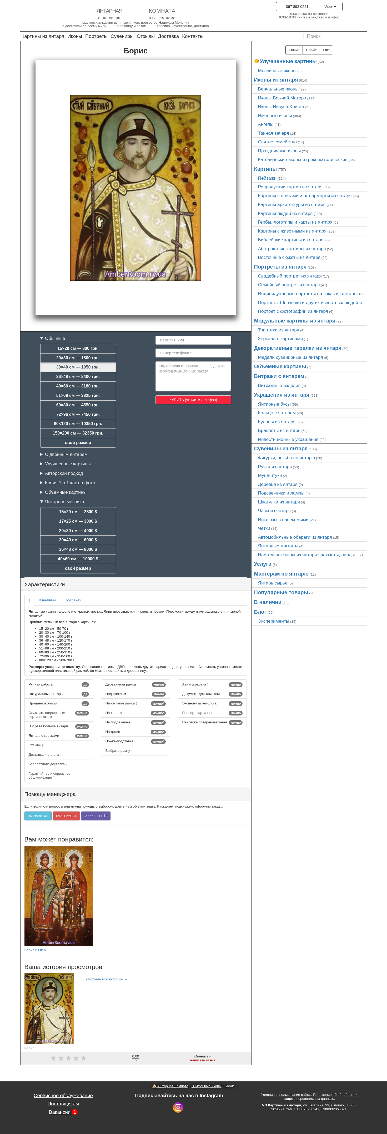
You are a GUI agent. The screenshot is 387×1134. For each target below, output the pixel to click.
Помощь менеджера (50, 794)
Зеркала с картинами (280, 338)
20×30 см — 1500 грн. (78, 358)
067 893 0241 (297, 6)
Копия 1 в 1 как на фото (70, 482)
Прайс (311, 50)
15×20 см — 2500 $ (78, 512)
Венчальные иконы (278, 89)
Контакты (192, 36)
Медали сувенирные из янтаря (290, 357)
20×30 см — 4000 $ (78, 530)
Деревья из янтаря (278, 484)
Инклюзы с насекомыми (283, 519)
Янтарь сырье (273, 583)
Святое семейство (277, 141)
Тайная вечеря (273, 133)
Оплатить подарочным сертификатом (59, 715)
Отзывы (146, 36)
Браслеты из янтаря (279, 430)
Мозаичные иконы (277, 70)
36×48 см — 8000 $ (78, 549)
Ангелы (266, 124)
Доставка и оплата (45, 755)
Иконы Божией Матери (282, 97)
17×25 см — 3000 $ (78, 521)
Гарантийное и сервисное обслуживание (50, 775)
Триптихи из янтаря (278, 329)
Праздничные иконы (279, 150)
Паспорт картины (212, 713)
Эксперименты (273, 621)
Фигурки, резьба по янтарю (286, 457)
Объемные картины (66, 492)
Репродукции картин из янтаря (290, 186)
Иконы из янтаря (276, 80)
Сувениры (121, 36)
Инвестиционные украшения (288, 439)
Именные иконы (275, 115)
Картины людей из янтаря (285, 213)
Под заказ (73, 600)
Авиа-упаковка (212, 684)
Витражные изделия (279, 385)
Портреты (96, 36)
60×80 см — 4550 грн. (78, 405)
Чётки (264, 528)
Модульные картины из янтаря (294, 321)
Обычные (55, 338)
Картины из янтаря (43, 36)
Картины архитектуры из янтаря (292, 204)
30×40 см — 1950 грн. (78, 367)
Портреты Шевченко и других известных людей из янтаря (319, 302)
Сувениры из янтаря (281, 448)
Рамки (294, 50)
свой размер (78, 442)
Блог (260, 612)
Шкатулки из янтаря (279, 502)
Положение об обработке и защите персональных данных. (321, 1097)
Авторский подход (64, 473)
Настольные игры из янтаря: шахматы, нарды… (308, 554)
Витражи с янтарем (279, 376)
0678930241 (38, 816)
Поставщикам (63, 1103)
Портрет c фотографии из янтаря (293, 311)
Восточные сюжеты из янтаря (289, 257)
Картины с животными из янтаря (292, 231)
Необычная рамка (135, 703)
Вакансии (63, 1112)
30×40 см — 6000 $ (78, 540)
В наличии (47, 600)
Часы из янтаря (274, 510)
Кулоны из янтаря (277, 421)
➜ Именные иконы (207, 1086)
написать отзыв (202, 1060)
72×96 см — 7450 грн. (78, 414)
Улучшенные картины (68, 463)
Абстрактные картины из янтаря (292, 248)
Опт (326, 50)
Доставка (168, 36)
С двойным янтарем (66, 454)
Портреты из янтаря (280, 267)
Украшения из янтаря (282, 395)
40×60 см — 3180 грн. (78, 386)
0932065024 (66, 816)
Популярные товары (281, 592)
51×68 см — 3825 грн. (78, 395)
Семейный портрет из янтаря (289, 284)
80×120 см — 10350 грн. (78, 423)
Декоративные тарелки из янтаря (297, 348)
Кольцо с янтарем (277, 412)
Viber (330, 6)
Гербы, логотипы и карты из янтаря (295, 222)
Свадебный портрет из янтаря (290, 276)
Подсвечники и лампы (281, 493)
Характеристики (44, 584)
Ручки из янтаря (275, 466)
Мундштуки (270, 475)
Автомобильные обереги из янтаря (295, 537)
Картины (265, 169)
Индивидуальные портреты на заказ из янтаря (307, 293)
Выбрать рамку (118, 751)
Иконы (74, 36)
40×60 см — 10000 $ (78, 559)
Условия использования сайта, (286, 1095)
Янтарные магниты (278, 545)
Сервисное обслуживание (63, 1095)
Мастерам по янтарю (281, 574)
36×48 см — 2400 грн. (78, 376)
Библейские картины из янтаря (291, 239)
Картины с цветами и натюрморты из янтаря (305, 195)
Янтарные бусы (274, 404)
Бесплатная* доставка (48, 764)
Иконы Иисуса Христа (281, 106)
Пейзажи (267, 178)
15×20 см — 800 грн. (78, 348)
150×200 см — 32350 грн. (78, 433)
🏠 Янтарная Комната (170, 1086)
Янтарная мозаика (64, 501)
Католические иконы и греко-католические (303, 159)
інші (103, 816)
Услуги (263, 564)
